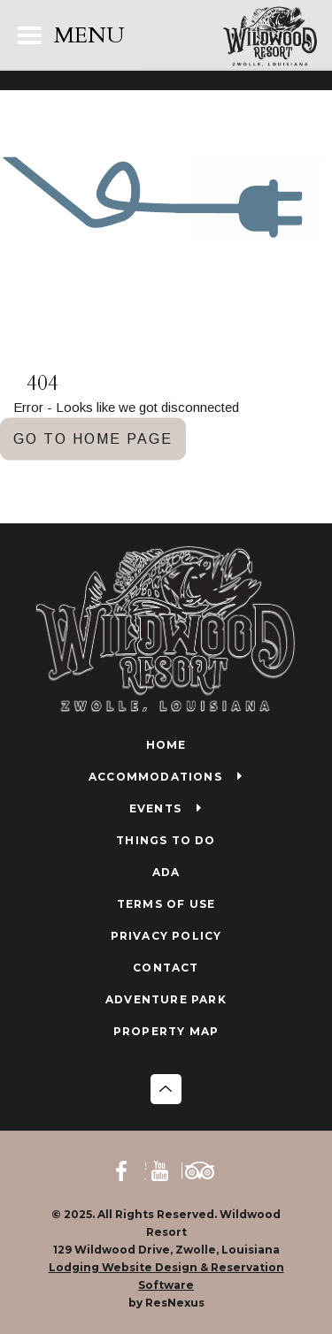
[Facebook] (129, 1170)
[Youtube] (165, 1170)
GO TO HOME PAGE (93, 438)
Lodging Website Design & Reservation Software (166, 1276)
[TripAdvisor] (202, 1170)
